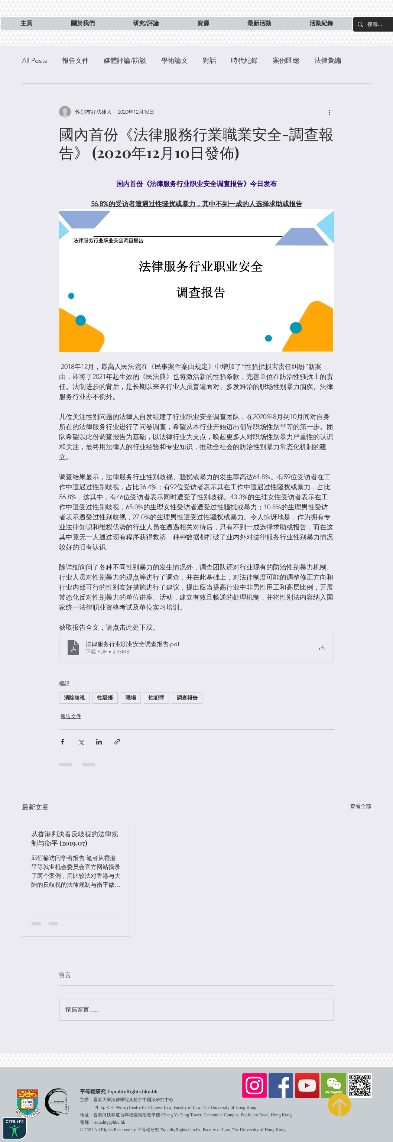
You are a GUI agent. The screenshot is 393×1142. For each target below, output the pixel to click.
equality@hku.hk (109, 1122)
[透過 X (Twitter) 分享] (80, 741)
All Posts (34, 60)
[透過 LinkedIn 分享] (99, 741)
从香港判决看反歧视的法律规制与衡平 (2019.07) (74, 838)
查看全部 (360, 806)
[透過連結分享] (117, 741)
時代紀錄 (244, 60)
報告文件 (75, 60)
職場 (131, 697)
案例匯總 (286, 60)
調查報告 (187, 697)
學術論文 (174, 60)
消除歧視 (74, 697)
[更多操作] (329, 111)
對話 (209, 60)
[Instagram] (254, 1085)
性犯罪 (156, 697)
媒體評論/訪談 (125, 60)
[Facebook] (281, 1085)
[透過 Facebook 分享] (62, 741)
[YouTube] (307, 1085)
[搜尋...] (379, 24)
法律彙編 (327, 60)
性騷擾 (105, 697)
